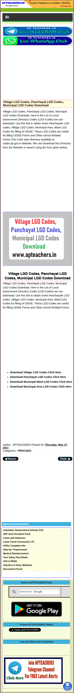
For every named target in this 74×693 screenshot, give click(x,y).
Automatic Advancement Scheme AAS (23, 530)
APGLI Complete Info (14, 545)
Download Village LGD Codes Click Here (35, 372)
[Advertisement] (37, 72)
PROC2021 (24, 450)
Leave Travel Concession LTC (18, 542)
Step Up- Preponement (15, 549)
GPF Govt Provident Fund (16, 534)
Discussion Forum (13, 569)
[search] (39, 592)
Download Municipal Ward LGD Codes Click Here (41, 381)
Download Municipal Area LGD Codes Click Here (40, 386)
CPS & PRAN (10, 561)
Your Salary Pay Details (15, 557)
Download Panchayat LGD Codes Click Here (38, 376)
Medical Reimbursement (16, 553)
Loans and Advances (14, 538)
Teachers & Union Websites (17, 565)
